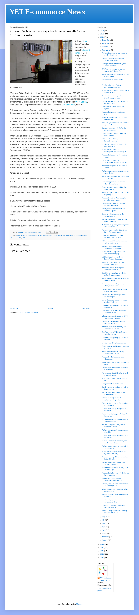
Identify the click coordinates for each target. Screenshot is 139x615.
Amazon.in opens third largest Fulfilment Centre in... (113, 269)
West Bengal (81, 102)
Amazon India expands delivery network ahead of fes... (113, 353)
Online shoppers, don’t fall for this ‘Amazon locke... (114, 134)
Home (50, 308)
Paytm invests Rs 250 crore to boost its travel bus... (113, 204)
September (106, 50)
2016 (102, 551)
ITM (20, 238)
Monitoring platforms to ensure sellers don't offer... (113, 183)
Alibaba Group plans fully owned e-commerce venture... (114, 426)
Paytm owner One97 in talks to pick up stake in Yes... (115, 374)
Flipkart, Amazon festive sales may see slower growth (115, 485)
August (105, 517)
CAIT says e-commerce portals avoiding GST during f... (113, 70)
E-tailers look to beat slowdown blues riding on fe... (113, 506)
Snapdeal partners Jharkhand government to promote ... (112, 247)
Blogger (79, 604)
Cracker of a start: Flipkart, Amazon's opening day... (112, 86)
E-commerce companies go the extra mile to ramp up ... (113, 253)
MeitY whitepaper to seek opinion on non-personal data (115, 501)
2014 (102, 558)
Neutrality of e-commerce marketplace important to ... (113, 479)
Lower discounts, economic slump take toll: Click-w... (114, 301)
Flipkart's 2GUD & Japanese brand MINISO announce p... (114, 290)
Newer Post (14, 308)
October (105, 47)
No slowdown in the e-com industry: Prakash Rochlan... (115, 420)
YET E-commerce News (47, 12)
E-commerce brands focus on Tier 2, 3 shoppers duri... (115, 91)
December (106, 40)
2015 (102, 554)
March (104, 533)
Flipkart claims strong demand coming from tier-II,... (113, 59)
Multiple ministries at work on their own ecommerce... (114, 220)
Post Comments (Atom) (29, 313)
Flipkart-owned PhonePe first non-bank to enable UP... (114, 242)
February (105, 537)
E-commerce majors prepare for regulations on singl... (114, 453)
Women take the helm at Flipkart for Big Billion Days (115, 102)
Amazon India (68, 105)
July (103, 520)
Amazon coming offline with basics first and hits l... (115, 458)
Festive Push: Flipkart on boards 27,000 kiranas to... (114, 393)
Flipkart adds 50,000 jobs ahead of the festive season (114, 140)
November (106, 43)
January (105, 540)
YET (23, 238)
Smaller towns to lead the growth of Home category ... (115, 388)
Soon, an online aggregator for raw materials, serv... (115, 215)
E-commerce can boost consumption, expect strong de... (115, 151)
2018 (102, 544)
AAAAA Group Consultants (105, 579)
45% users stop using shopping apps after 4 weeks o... (115, 226)
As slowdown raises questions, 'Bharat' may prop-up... (113, 97)
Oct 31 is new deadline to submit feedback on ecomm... (113, 274)
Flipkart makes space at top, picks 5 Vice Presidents (115, 447)
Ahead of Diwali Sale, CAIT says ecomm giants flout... (113, 263)
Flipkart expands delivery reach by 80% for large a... (114, 296)
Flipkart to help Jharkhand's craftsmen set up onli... (112, 399)
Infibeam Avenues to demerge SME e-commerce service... (115, 317)
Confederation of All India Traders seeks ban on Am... (114, 312)
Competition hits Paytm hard (112, 384)
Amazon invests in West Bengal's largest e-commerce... (114, 199)
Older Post (86, 308)
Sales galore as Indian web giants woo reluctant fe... (114, 65)
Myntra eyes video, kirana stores (114, 343)
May (104, 527)
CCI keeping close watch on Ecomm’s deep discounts (112, 258)
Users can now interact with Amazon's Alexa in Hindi (112, 237)
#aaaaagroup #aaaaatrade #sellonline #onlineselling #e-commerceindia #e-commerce (45, 235)
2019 (102, 37)
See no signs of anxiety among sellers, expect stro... (113, 285)
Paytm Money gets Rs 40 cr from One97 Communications (114, 231)
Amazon (86, 41)
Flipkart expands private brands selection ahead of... (113, 322)
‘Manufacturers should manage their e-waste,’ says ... (115, 469)
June (104, 523)
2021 (102, 31)
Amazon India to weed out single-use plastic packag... (115, 474)
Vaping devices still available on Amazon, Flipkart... (113, 210)
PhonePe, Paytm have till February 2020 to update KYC (114, 512)
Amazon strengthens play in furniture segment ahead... (115, 279)
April (104, 530)
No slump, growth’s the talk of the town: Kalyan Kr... (114, 145)
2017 (102, 548)
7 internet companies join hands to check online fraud (114, 54)
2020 (102, 34)
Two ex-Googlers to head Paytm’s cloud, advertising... (114, 442)
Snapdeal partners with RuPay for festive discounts (114, 129)
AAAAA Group (81, 235)
